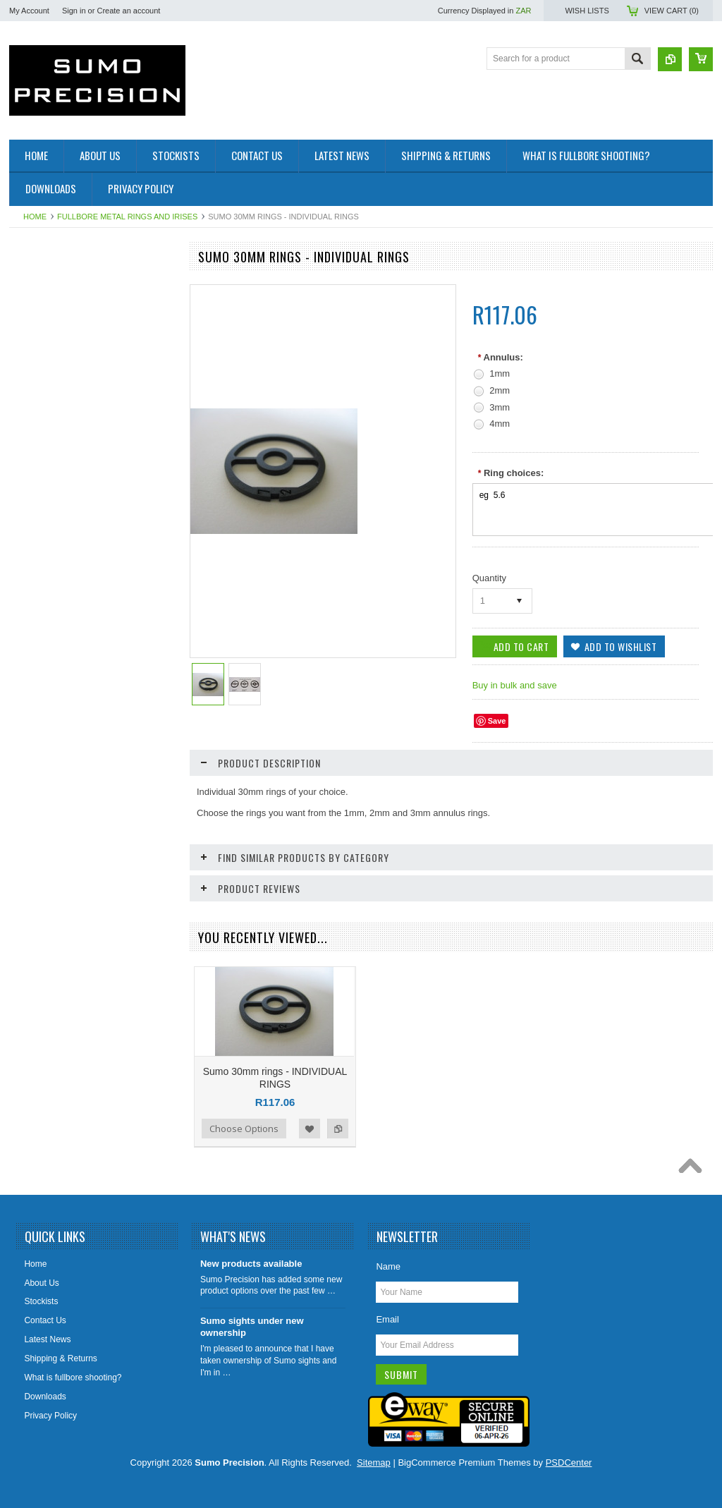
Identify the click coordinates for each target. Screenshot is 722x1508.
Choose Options (244, 1128)
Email (387, 1319)
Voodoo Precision (49, 427)
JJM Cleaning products (60, 403)
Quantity (489, 578)
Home (35, 216)
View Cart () (671, 10)
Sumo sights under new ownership (252, 1326)
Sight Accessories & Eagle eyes (76, 331)
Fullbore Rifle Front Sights (66, 283)
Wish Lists (586, 10)
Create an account (128, 10)
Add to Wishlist (309, 1128)
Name (388, 1266)
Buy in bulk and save (514, 685)
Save (497, 721)
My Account (29, 10)
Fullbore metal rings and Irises (127, 216)
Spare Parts (39, 379)
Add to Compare (337, 1128)
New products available (251, 1263)
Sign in (74, 10)
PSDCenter (569, 1462)
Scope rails (38, 355)
